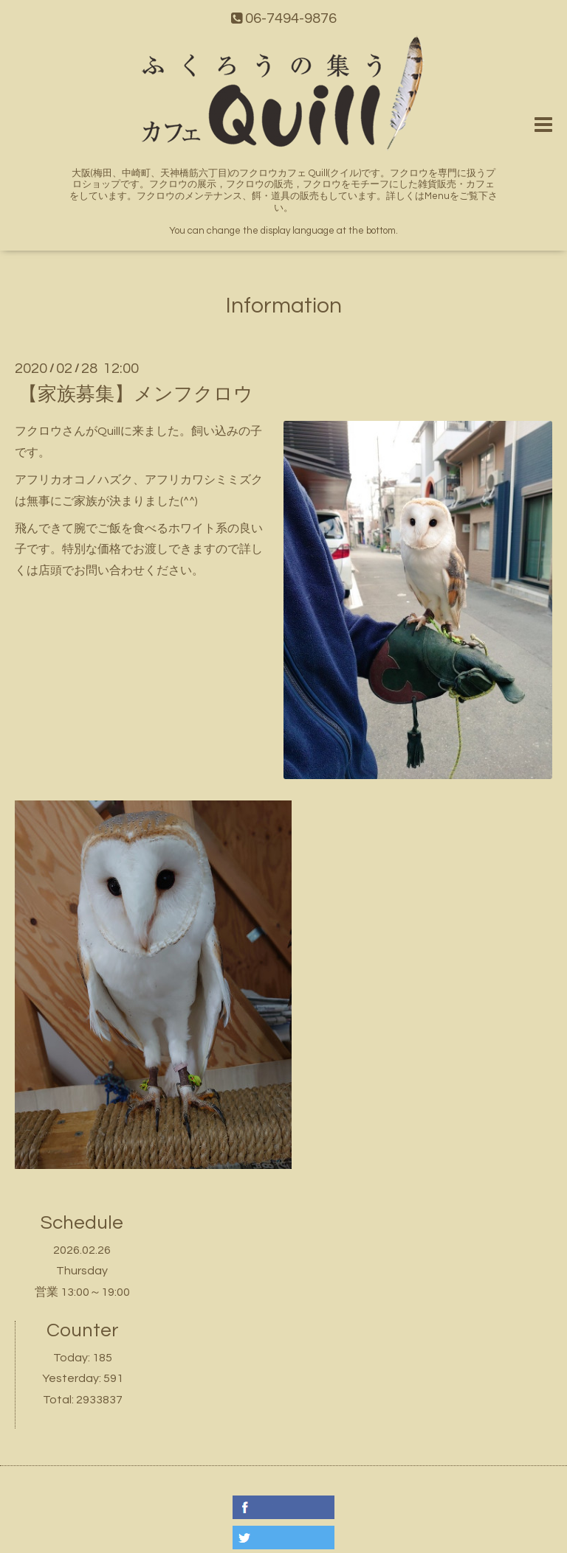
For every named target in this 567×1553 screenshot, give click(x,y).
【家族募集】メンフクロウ (135, 394)
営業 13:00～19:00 (82, 1292)
